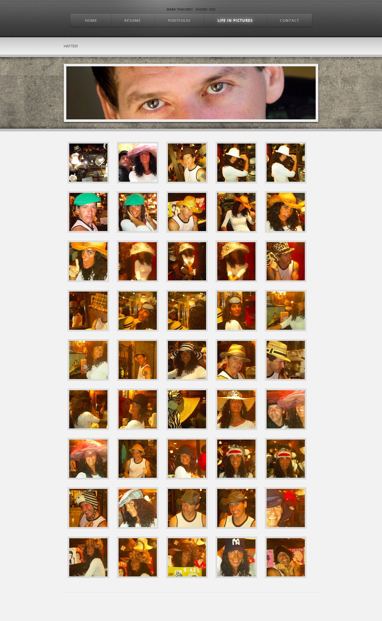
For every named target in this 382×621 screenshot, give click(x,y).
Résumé (132, 21)
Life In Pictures (235, 21)
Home (91, 21)
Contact (289, 21)
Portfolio (179, 21)
